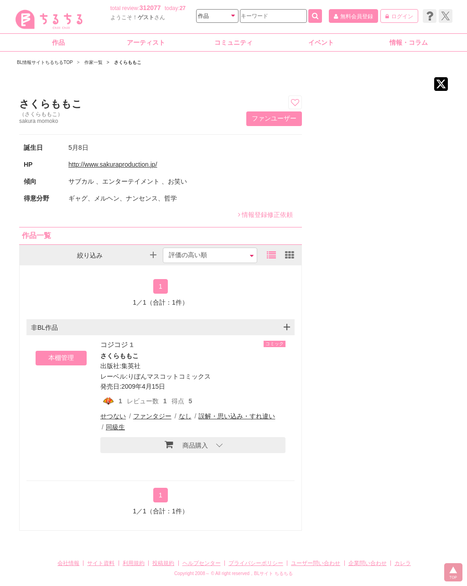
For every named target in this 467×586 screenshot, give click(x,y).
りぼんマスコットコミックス (169, 376)
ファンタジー (152, 416)
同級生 (115, 427)
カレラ (402, 563)
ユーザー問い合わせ (315, 563)
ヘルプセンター (201, 563)
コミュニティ (233, 42)
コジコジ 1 (117, 344)
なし (185, 416)
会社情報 (68, 563)
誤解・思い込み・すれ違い (236, 416)
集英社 (130, 366)
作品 (58, 42)
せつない (113, 416)
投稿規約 (163, 563)
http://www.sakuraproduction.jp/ (112, 164)
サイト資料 (100, 563)
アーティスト (146, 42)
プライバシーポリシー (255, 563)
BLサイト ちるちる (273, 573)
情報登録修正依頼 (265, 214)
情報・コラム (408, 42)
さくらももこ (119, 355)
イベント (321, 42)
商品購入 (186, 444)
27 (183, 8)
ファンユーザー (274, 118)
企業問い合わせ (367, 563)
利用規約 (134, 563)
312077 (150, 7)
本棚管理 (61, 357)
